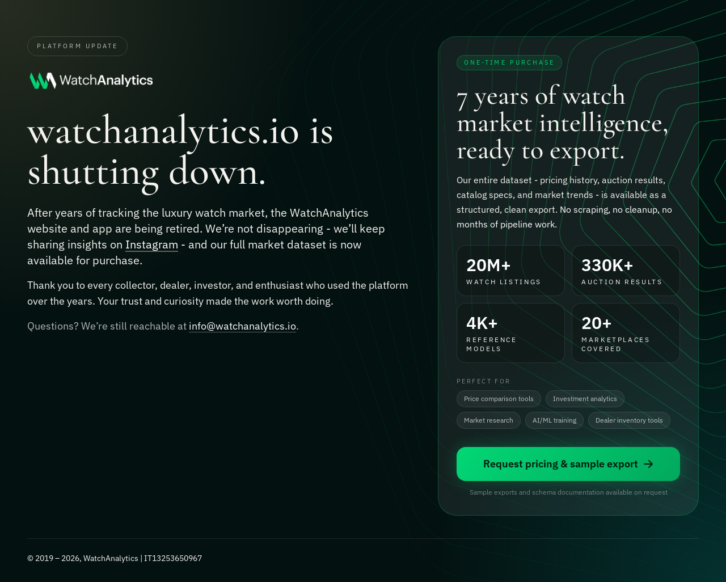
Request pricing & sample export (568, 464)
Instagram (151, 245)
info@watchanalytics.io (242, 328)
